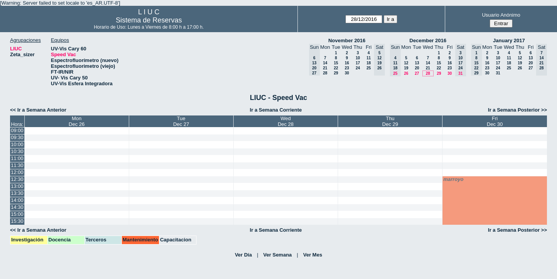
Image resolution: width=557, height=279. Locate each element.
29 (336, 73)
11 (368, 58)
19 (406, 68)
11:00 (17, 158)
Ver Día (243, 255)
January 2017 (509, 40)
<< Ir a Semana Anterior (38, 110)
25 (368, 68)
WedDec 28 (286, 121)
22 (336, 68)
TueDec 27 (181, 121)
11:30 (17, 165)
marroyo (453, 179)
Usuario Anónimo (501, 15)
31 (498, 73)
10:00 (17, 144)
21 (325, 68)
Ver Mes (312, 255)
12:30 (17, 179)
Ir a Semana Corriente (276, 110)
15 (336, 63)
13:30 (17, 193)
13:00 (17, 186)
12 (406, 63)
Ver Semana (277, 255)
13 (417, 63)
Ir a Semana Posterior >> (517, 110)
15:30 (17, 221)
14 (325, 63)
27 (417, 73)
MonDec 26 (77, 121)
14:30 (17, 207)
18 (368, 63)
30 (347, 73)
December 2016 (428, 40)
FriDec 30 (495, 121)
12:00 (17, 172)
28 (325, 73)
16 (347, 63)
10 (357, 58)
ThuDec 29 (390, 121)
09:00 (17, 130)
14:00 (17, 200)
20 (417, 68)
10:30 (17, 151)
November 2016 (347, 40)
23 (347, 68)
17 (357, 63)
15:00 (17, 214)
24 (357, 68)
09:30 (17, 137)
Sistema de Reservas (149, 20)
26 (406, 73)
